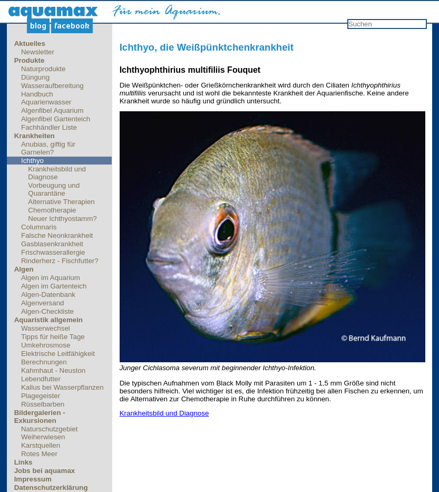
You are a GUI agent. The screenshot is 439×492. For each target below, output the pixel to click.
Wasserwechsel (45, 328)
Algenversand (42, 303)
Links (23, 462)
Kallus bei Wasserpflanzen (62, 387)
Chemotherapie (52, 210)
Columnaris (38, 227)
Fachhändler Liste (49, 127)
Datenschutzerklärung (51, 487)
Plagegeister (40, 396)
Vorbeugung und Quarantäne (54, 189)
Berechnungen (44, 362)
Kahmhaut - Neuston (53, 370)
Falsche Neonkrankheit (57, 235)
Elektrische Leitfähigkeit (58, 354)
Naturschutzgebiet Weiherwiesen (49, 433)
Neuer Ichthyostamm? (62, 219)
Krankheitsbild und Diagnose (57, 173)
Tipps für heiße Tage (53, 337)
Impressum (33, 479)
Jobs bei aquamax (44, 471)
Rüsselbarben (42, 404)
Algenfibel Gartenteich (55, 119)
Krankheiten (34, 136)
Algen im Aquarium (50, 278)
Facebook (72, 26)
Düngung (35, 77)
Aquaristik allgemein (48, 320)
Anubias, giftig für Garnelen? (48, 148)
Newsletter (37, 52)
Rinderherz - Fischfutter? (60, 261)
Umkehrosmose (45, 345)
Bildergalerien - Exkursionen (39, 417)
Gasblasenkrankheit (52, 244)
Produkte (29, 60)
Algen (24, 269)
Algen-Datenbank (48, 294)
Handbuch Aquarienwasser (46, 98)
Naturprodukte (43, 69)
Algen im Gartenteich (53, 286)
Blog (38, 26)
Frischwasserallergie (53, 252)
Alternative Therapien (61, 202)
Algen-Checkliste (47, 311)
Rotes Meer (39, 454)
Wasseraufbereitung (52, 86)
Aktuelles (29, 43)
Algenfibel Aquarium (52, 110)
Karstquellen (40, 445)
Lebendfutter (41, 379)
